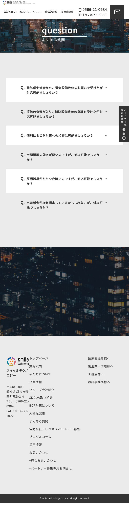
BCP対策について (41, 433)
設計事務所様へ (99, 410)
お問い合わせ (38, 480)
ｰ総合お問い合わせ (42, 488)
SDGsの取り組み (41, 425)
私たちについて (31, 12)
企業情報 (51, 12)
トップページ (38, 386)
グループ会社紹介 (41, 418)
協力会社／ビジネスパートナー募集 (54, 457)
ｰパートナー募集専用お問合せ (50, 496)
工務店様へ (96, 402)
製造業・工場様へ (100, 394)
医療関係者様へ (99, 386)
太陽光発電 (37, 441)
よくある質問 (38, 449)
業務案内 (10, 12)
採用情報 (67, 12)
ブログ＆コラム (40, 464)
